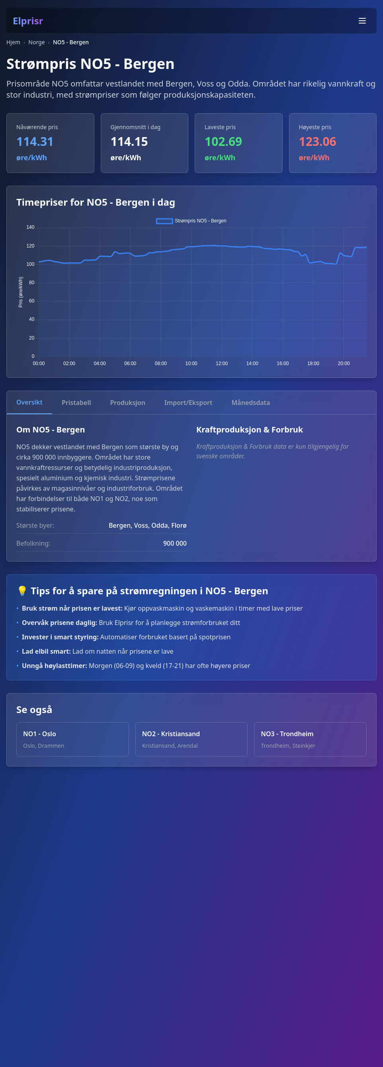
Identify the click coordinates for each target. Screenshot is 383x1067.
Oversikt (29, 402)
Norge (36, 42)
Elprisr (28, 20)
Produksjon (127, 402)
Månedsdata (250, 402)
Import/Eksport (188, 402)
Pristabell (76, 402)
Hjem (13, 42)
